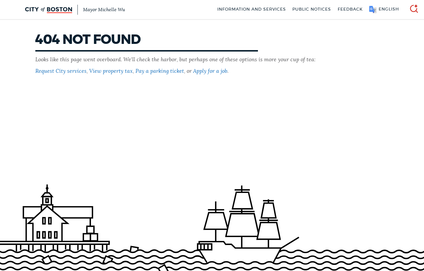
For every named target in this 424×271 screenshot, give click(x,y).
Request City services (61, 71)
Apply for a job (210, 71)
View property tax (111, 71)
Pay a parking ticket (159, 71)
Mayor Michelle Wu (104, 9)
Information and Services (251, 9)
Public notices (311, 9)
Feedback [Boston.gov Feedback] (350, 9)
